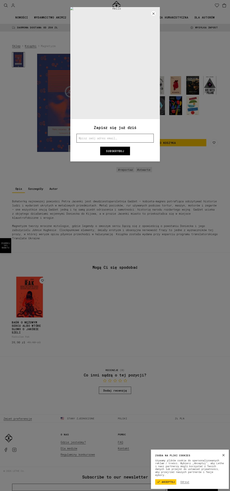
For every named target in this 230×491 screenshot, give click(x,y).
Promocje (140, 17)
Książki (79, 17)
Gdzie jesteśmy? (73, 442)
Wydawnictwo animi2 (50, 17)
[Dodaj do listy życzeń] (42, 281)
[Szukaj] (6, 5)
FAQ (120, 442)
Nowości (21, 17)
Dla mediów (69, 448)
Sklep (16, 46)
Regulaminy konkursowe (78, 454)
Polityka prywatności (211, 470)
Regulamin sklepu (182, 470)
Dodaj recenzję (115, 390)
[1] (71, 151)
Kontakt (123, 448)
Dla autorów (205, 17)
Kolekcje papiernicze (109, 17)
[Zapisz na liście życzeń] (214, 142)
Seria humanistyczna (171, 17)
